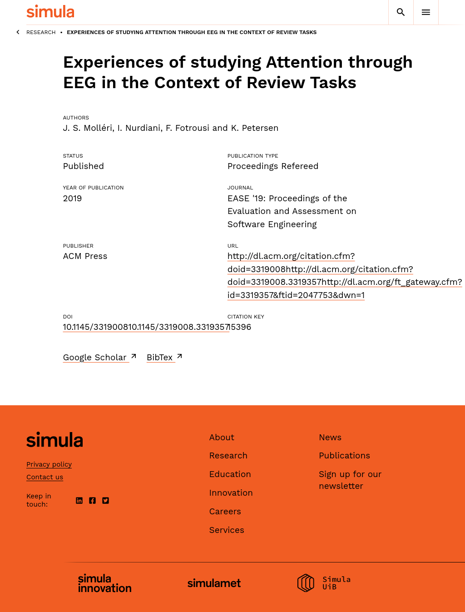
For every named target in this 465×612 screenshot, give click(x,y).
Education (230, 474)
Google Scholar (100, 357)
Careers (225, 511)
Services (226, 530)
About (222, 437)
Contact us (44, 477)
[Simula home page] (54, 454)
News (330, 437)
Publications (344, 455)
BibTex (165, 357)
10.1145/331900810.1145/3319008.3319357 (146, 327)
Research (41, 32)
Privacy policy (49, 464)
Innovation (231, 493)
